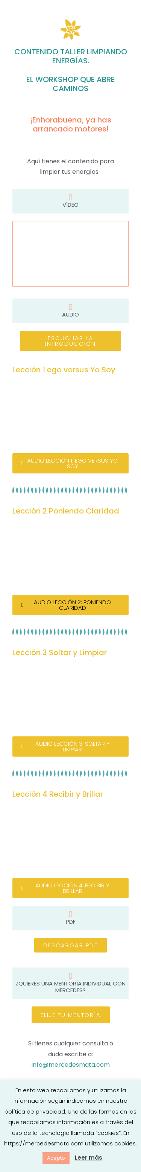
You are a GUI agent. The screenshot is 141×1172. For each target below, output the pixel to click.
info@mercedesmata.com (71, 1064)
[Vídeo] (71, 197)
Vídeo (70, 205)
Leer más (88, 1158)
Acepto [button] (56, 1158)
